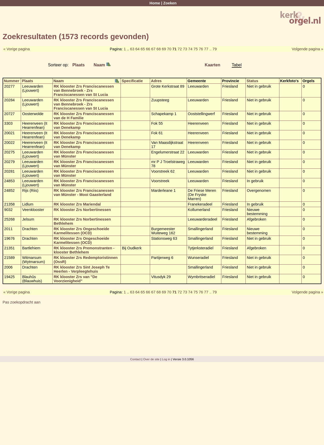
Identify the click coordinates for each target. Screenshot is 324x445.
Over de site (151, 359)
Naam (102, 64)
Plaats (78, 64)
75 (195, 49)
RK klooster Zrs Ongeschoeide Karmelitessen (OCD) (81, 231)
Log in (166, 359)
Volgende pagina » (307, 49)
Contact (135, 359)
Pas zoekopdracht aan (21, 302)
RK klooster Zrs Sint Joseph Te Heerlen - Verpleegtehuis (82, 269)
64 (137, 49)
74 (190, 49)
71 (174, 49)
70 (169, 49)
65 (143, 49)
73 (185, 49)
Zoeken (170, 3)
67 (153, 49)
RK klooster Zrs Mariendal (77, 204)
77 (206, 49)
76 (201, 49)
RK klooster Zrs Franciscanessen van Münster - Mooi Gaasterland (84, 192)
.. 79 (213, 49)
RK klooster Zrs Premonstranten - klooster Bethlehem (84, 250)
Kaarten (212, 64)
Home (155, 3)
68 (159, 49)
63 (132, 49)
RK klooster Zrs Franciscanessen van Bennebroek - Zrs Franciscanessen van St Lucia (84, 90)
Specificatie (132, 81)
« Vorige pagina (16, 49)
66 (148, 49)
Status (252, 81)
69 (164, 49)
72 (180, 49)
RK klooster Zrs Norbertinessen (82, 210)
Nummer (11, 81)
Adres (156, 81)
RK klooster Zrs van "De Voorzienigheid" (75, 279)
